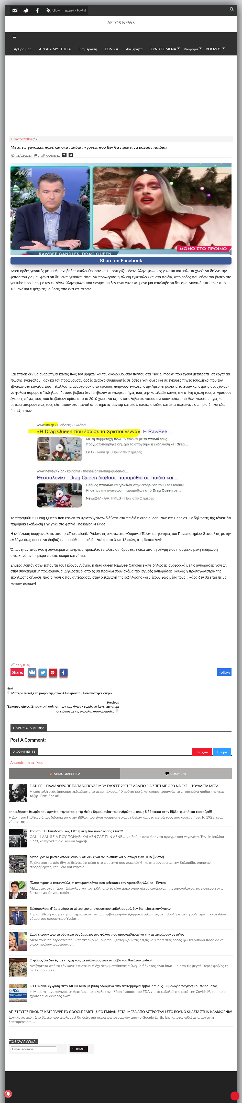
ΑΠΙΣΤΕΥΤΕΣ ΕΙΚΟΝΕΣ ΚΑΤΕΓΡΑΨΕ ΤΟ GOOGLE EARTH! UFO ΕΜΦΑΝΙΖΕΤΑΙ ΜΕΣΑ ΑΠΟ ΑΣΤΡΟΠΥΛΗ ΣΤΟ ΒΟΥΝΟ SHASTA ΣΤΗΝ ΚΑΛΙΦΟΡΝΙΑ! (120, 998)
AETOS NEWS (121, 22)
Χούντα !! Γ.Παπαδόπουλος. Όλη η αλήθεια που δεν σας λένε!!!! (76, 817)
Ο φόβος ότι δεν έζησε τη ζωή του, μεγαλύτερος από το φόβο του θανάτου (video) (91, 946)
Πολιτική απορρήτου (106, 1094)
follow (52, 11)
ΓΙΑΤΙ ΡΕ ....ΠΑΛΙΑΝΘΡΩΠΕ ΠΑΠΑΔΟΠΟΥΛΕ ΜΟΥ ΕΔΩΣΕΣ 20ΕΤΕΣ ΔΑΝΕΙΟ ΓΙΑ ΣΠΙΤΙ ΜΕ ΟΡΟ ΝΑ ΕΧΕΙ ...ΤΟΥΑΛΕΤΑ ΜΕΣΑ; (124, 772)
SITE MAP (83, 1094)
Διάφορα (191, 49)
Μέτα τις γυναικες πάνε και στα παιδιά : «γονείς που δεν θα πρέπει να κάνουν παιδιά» (88, 147)
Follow (224, 672)
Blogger (202, 738)
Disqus (222, 738)
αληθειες (23, 665)
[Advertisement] (121, 95)
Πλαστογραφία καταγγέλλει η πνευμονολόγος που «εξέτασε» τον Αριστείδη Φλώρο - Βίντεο (98, 869)
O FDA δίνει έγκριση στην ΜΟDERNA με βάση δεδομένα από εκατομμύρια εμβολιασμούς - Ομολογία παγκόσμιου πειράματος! (124, 972)
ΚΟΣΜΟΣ (213, 49)
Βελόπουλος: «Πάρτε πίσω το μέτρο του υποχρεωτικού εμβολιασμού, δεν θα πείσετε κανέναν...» (100, 894)
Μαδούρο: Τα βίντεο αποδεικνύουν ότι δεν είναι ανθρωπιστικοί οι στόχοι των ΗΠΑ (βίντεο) (97, 843)
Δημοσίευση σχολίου (26, 748)
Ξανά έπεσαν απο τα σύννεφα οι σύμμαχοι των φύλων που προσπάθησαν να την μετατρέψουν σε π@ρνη (108, 920)
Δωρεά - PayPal (75, 10)
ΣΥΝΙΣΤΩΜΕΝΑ (163, 49)
